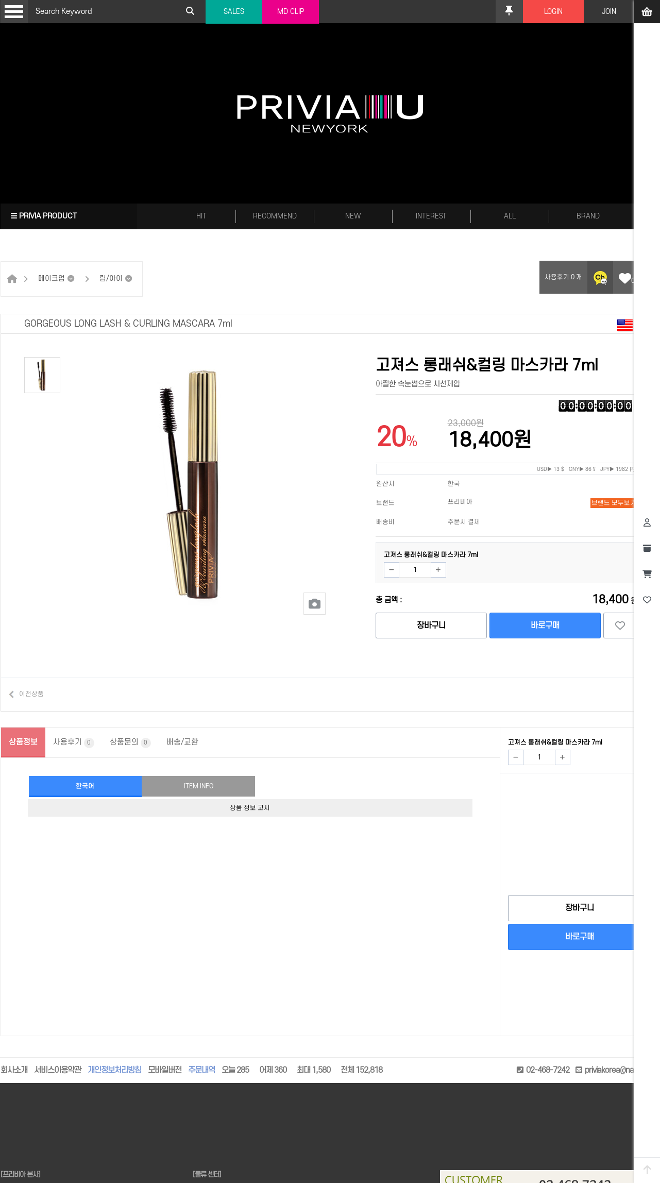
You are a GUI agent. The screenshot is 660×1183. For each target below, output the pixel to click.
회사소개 (14, 1070)
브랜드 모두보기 (613, 502)
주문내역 (201, 1070)
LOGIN (553, 11)
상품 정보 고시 (250, 808)
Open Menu (14, 11)
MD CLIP (290, 11)
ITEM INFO (198, 786)
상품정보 (23, 742)
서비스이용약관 (57, 1070)
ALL (510, 216)
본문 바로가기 (0, 0)
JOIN (609, 11)
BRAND (588, 216)
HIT (201, 216)
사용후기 (73, 743)
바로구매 (545, 625)
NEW (353, 216)
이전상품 (31, 694)
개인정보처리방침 (114, 1070)
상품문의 (130, 743)
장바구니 (431, 625)
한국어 (85, 786)
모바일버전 (164, 1070)
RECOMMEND (275, 216)
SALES (234, 11)
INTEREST (431, 216)
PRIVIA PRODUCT (44, 216)
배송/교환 (182, 742)
